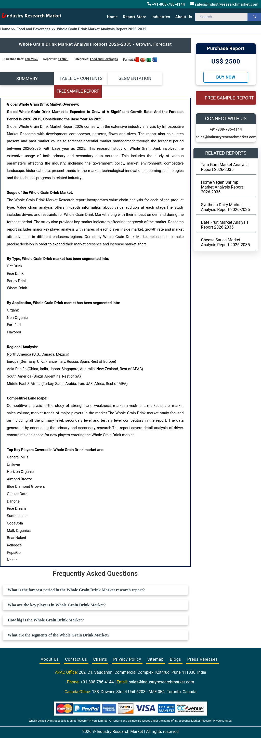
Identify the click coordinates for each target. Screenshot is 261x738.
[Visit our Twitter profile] (130, 728)
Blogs (175, 646)
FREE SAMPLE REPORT (167, 78)
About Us (50, 646)
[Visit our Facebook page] (120, 728)
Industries (160, 17)
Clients (100, 646)
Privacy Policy (127, 646)
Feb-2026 (31, 59)
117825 (63, 59)
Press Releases (202, 646)
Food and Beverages (104, 59)
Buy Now (225, 77)
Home (112, 17)
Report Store (134, 17)
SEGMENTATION (119, 78)
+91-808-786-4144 (166, 4)
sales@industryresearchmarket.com (224, 4)
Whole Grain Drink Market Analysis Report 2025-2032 (101, 29)
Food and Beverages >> (36, 29)
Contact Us (76, 646)
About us (183, 17)
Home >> (7, 29)
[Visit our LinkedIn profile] (140, 728)
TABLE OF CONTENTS (71, 78)
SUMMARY (23, 78)
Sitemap (155, 646)
